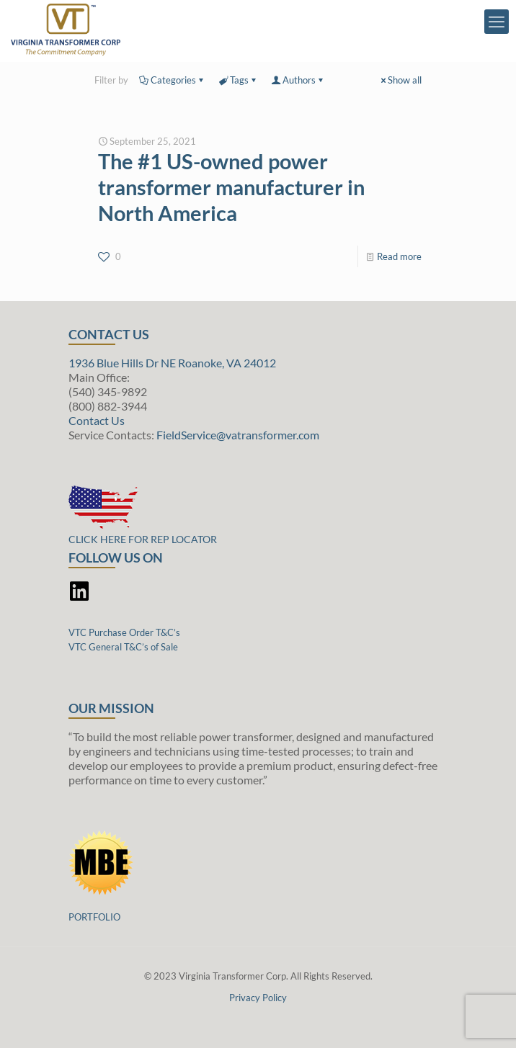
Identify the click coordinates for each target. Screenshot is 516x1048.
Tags (238, 80)
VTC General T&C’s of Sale (123, 647)
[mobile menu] (496, 21)
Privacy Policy (258, 997)
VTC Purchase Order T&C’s (124, 632)
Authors (298, 80)
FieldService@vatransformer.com (237, 435)
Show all (400, 80)
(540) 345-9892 (107, 391)
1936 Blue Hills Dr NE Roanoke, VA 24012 (172, 363)
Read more (399, 256)
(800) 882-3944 (107, 406)
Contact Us (96, 420)
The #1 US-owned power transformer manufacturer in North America (231, 186)
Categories (172, 80)
